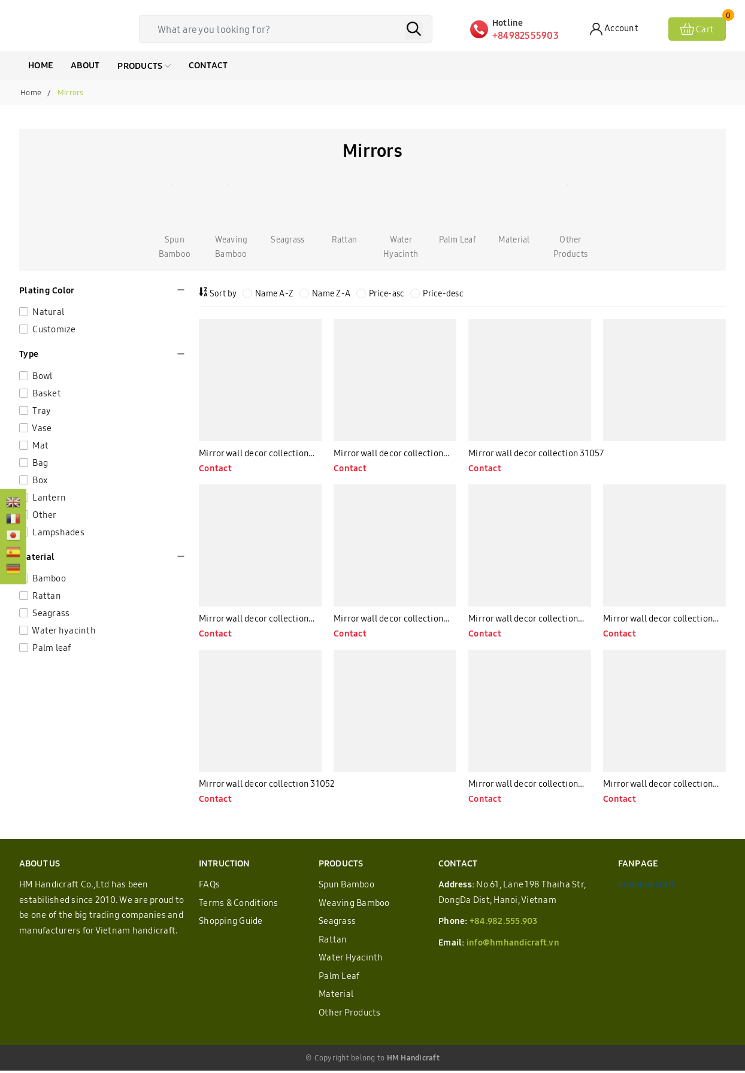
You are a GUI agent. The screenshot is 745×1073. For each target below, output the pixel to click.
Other (44, 514)
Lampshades (57, 532)
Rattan (46, 595)
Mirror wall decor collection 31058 (389, 454)
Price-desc (437, 293)
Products (143, 65)
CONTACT (208, 65)
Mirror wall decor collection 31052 (267, 786)
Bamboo (48, 578)
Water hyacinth (63, 630)
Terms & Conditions (238, 905)
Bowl (41, 375)
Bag (39, 462)
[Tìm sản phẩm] (289, 29)
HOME (40, 65)
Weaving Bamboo (354, 905)
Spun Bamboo (346, 887)
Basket (46, 393)
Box (39, 480)
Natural (47, 311)
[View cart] (697, 29)
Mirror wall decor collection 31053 (658, 621)
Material (336, 996)
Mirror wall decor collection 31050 (658, 787)
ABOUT (85, 65)
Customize (53, 329)
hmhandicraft (646, 887)
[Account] (614, 29)
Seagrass (50, 613)
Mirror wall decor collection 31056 (254, 621)
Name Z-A (324, 293)
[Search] (414, 31)
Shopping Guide (231, 923)
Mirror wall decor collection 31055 (389, 621)
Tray (41, 410)
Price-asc (380, 293)
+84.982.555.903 (504, 923)
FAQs (209, 887)
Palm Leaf (339, 978)
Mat (40, 445)
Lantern (48, 497)
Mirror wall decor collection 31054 (523, 621)
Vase (41, 428)
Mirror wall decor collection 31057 (536, 453)
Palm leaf (51, 647)
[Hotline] (530, 29)
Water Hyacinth (351, 960)
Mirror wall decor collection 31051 (523, 787)
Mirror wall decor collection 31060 (254, 454)
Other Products (350, 1014)
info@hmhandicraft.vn (513, 944)
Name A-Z (268, 293)
